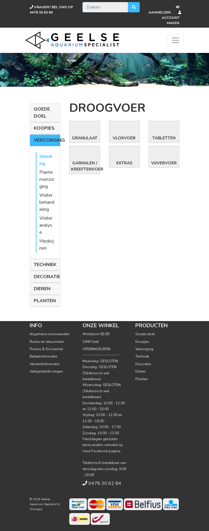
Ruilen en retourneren (47, 341)
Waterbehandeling (46, 202)
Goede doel (42, 112)
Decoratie (47, 276)
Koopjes (44, 128)
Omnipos (36, 509)
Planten (45, 301)
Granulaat (84, 138)
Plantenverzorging (46, 179)
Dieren (42, 288)
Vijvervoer (164, 163)
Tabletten (164, 138)
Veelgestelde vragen (46, 371)
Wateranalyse (46, 225)
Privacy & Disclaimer (46, 349)
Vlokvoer (124, 138)
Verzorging (49, 140)
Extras (124, 163)
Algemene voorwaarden (49, 334)
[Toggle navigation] (175, 40)
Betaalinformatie (43, 356)
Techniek (45, 264)
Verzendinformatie (44, 364)
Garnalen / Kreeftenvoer (85, 166)
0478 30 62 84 (104, 483)
